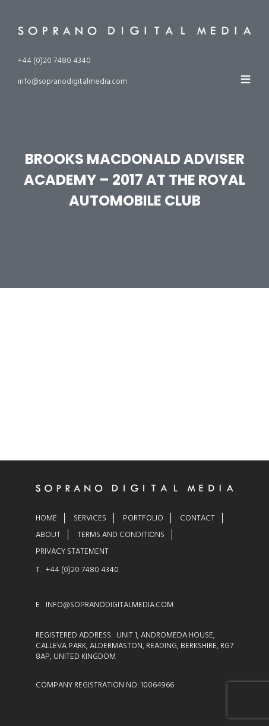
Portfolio (143, 518)
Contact (197, 518)
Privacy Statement (72, 551)
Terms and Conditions (120, 534)
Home (46, 518)
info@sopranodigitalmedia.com (72, 81)
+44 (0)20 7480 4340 (54, 60)
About (48, 534)
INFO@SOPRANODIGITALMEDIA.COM (109, 604)
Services (90, 518)
